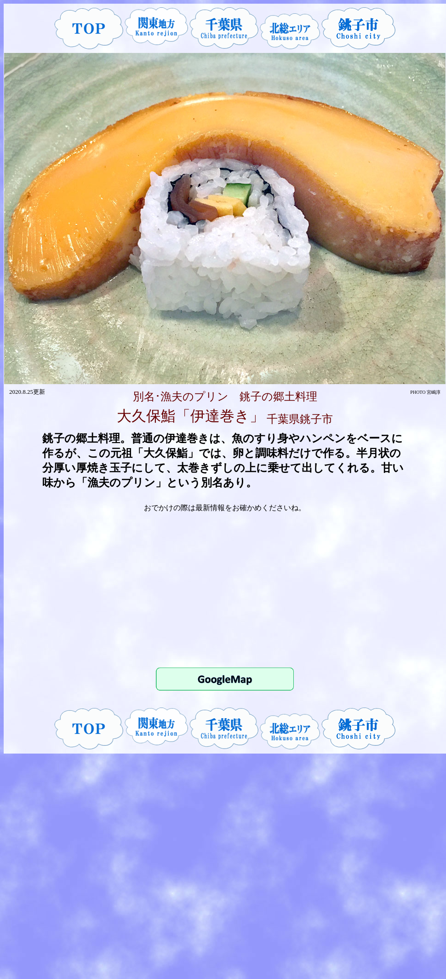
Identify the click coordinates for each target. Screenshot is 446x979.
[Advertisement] (225, 589)
